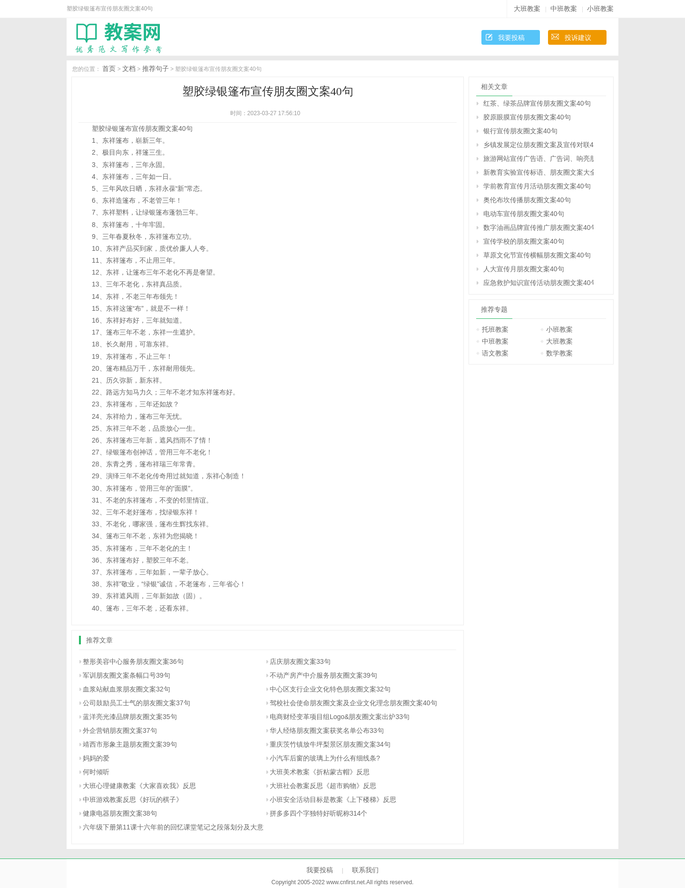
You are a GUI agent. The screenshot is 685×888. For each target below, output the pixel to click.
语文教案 (495, 353)
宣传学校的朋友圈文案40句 (523, 241)
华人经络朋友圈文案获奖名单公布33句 (327, 730)
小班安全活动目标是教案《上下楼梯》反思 (333, 799)
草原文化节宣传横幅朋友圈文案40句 (537, 255)
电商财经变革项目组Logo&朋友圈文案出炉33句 (340, 716)
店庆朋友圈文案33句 (300, 661)
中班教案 (563, 8)
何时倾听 (96, 772)
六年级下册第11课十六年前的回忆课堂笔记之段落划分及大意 (173, 827)
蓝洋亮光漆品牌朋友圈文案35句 (130, 716)
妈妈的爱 (96, 758)
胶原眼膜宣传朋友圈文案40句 (527, 117)
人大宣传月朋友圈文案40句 (523, 269)
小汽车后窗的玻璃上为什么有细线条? (325, 758)
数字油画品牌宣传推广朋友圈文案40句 (538, 227)
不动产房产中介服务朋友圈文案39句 (323, 675)
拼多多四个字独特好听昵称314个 (318, 813)
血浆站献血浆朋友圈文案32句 (126, 689)
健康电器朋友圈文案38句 (120, 813)
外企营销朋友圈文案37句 (120, 730)
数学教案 (559, 353)
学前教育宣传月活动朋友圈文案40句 (537, 186)
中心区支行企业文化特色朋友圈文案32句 (330, 689)
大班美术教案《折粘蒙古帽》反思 (320, 772)
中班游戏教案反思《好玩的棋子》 (133, 799)
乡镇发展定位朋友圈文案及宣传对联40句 (538, 144)
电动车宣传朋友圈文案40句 (523, 213)
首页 (109, 68)
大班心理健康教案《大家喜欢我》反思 (139, 785)
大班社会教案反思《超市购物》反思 (323, 785)
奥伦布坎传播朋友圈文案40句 (527, 200)
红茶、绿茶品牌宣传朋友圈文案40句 (537, 103)
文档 (129, 68)
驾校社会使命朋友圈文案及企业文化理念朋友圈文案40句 (353, 703)
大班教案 (527, 8)
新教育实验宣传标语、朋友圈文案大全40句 (538, 172)
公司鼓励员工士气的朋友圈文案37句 (136, 703)
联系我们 (365, 870)
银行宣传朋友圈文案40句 (520, 131)
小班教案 (600, 8)
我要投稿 (511, 37)
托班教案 (495, 329)
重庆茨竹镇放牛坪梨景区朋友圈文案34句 (330, 744)
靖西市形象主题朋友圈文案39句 (130, 744)
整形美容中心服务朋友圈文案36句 (133, 661)
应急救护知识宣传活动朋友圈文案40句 (538, 282)
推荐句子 (155, 68)
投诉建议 (578, 37)
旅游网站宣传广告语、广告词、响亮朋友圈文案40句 (538, 158)
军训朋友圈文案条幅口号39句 (126, 675)
